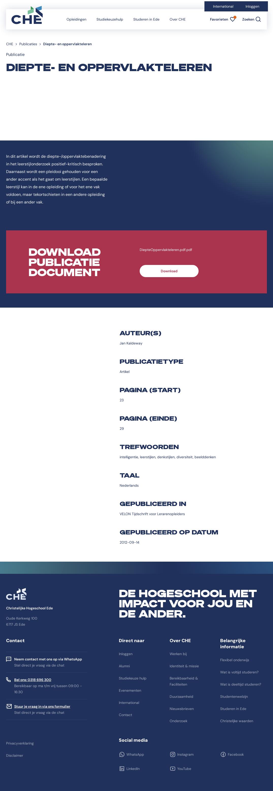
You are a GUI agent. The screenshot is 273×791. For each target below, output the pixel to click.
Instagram (185, 754)
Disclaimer (14, 755)
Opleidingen (76, 19)
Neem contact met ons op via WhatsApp (48, 659)
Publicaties (28, 44)
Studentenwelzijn (234, 696)
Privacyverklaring (20, 743)
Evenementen (130, 690)
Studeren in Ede (146, 19)
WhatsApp (135, 754)
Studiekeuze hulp (133, 678)
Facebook (236, 754)
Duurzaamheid (181, 696)
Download (169, 271)
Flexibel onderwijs (234, 660)
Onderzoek (178, 721)
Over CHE (178, 19)
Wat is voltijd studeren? (239, 672)
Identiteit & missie (184, 666)
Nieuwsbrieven (182, 708)
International (223, 6)
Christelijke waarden (236, 721)
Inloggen (252, 6)
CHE (9, 44)
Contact (125, 715)
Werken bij (178, 654)
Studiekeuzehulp (110, 19)
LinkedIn (133, 768)
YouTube (184, 768)
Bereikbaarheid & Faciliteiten (184, 681)
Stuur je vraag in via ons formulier (42, 706)
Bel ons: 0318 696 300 (32, 679)
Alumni (124, 666)
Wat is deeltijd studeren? (240, 684)
